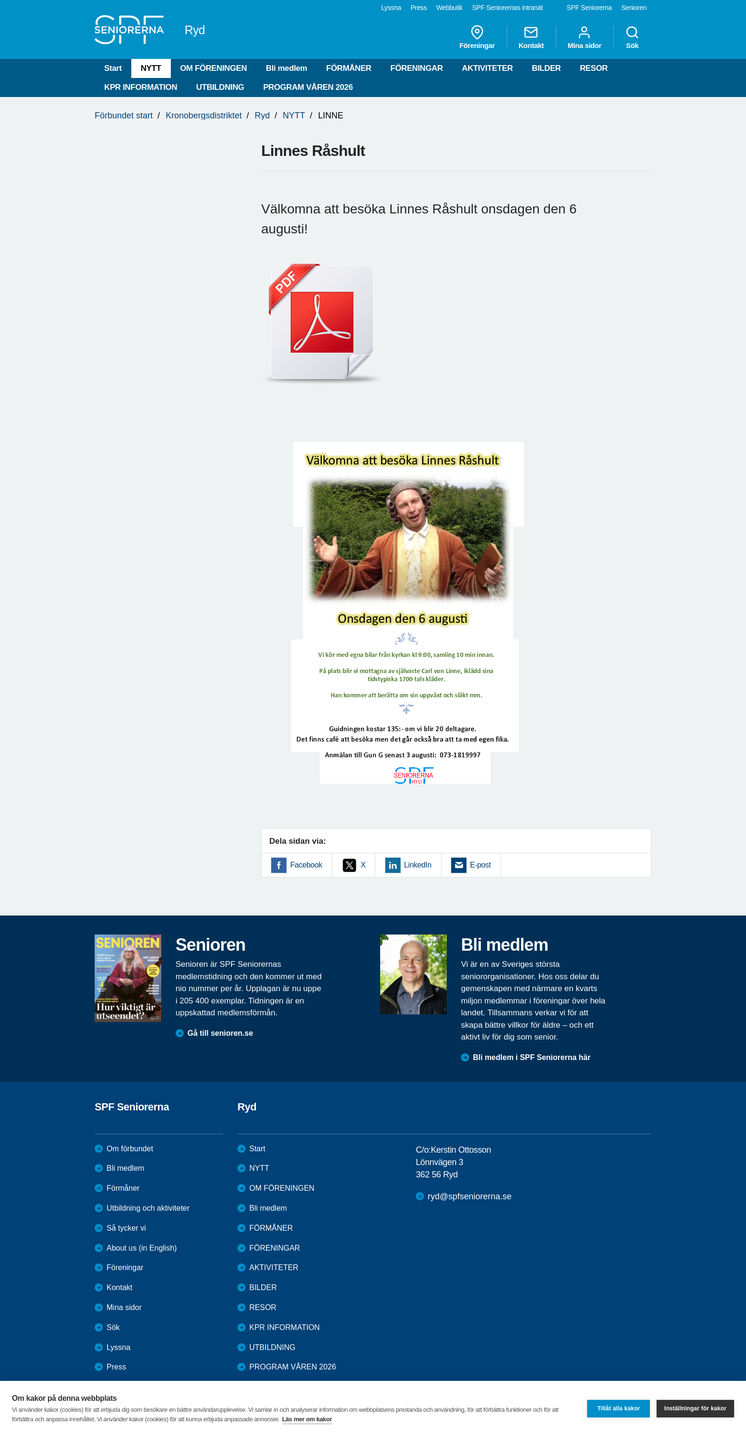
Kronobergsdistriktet (204, 115)
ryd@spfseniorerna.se (469, 1196)
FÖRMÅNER (348, 68)
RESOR (594, 68)
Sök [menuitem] (632, 37)
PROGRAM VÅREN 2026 (308, 87)
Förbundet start (124, 115)
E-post (480, 865)
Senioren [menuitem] (634, 7)
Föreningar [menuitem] (477, 37)
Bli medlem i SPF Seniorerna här (531, 1057)
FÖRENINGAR (417, 68)
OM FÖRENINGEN (213, 68)
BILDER (546, 68)
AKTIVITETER (487, 68)
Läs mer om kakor (307, 1419)
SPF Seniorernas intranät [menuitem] (507, 7)
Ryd (262, 115)
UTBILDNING (220, 87)
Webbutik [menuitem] (449, 7)
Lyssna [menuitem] (391, 7)
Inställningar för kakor (695, 1408)
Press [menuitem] (419, 7)
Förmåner (123, 1188)
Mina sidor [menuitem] (584, 37)
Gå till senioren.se (220, 1033)
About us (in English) (142, 1248)
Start (113, 68)
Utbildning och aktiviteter (148, 1208)
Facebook (306, 865)
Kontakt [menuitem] (531, 37)
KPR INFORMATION (140, 87)
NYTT (151, 68)
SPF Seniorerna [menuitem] (589, 7)
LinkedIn (417, 865)
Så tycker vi (126, 1228)
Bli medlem (286, 68)
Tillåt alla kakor (618, 1408)
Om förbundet (130, 1149)
